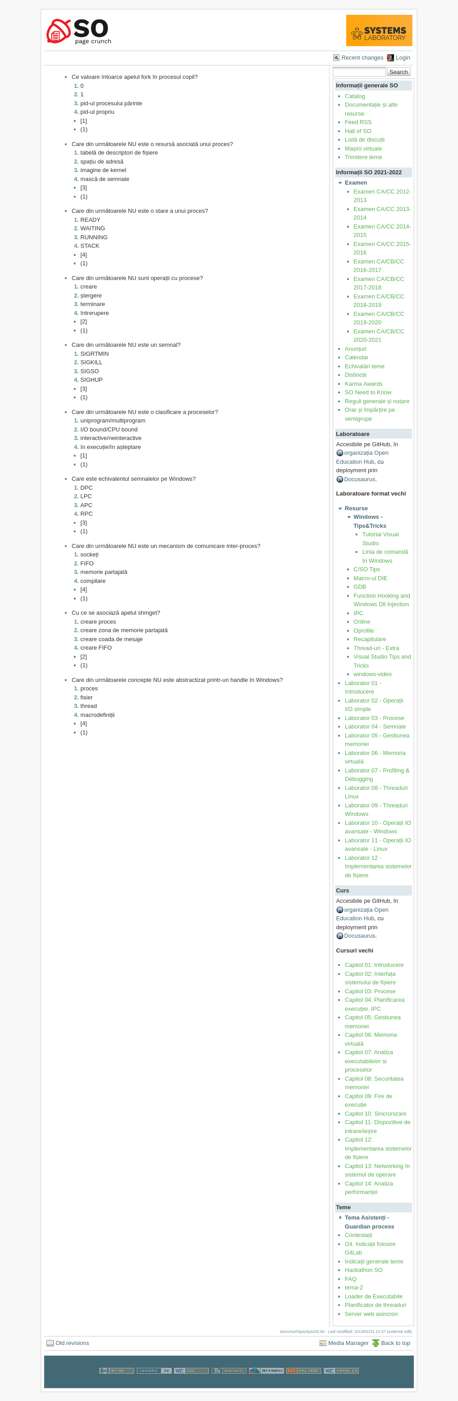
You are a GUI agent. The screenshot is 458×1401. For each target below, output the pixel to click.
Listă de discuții (365, 139)
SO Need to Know (368, 392)
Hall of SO (358, 131)
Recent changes (363, 57)
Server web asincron (371, 1313)
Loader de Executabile (374, 1296)
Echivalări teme (365, 366)
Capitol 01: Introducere (374, 964)
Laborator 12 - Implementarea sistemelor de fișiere (378, 866)
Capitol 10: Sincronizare (376, 1113)
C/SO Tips (367, 569)
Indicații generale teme (374, 1261)
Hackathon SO (364, 1270)
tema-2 (354, 1287)
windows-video (373, 674)
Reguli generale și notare (377, 401)
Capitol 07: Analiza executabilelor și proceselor (369, 1061)
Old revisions (72, 1343)
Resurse (356, 508)
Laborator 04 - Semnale (375, 726)
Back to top (395, 1343)
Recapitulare (370, 639)
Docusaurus (359, 479)
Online (362, 621)
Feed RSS (358, 122)
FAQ (350, 1279)
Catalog (355, 96)
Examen (356, 182)
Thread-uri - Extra (376, 648)
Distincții (355, 374)
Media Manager (348, 1343)
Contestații (358, 1235)
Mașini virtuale (363, 148)
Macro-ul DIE (371, 578)
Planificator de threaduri (375, 1305)
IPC (359, 613)
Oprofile (364, 630)
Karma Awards (363, 383)
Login (403, 57)
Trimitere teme (363, 157)
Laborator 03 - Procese (374, 718)
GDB (360, 586)
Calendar (357, 357)
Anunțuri (355, 348)
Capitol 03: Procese (370, 991)
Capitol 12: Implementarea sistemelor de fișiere (378, 1148)
